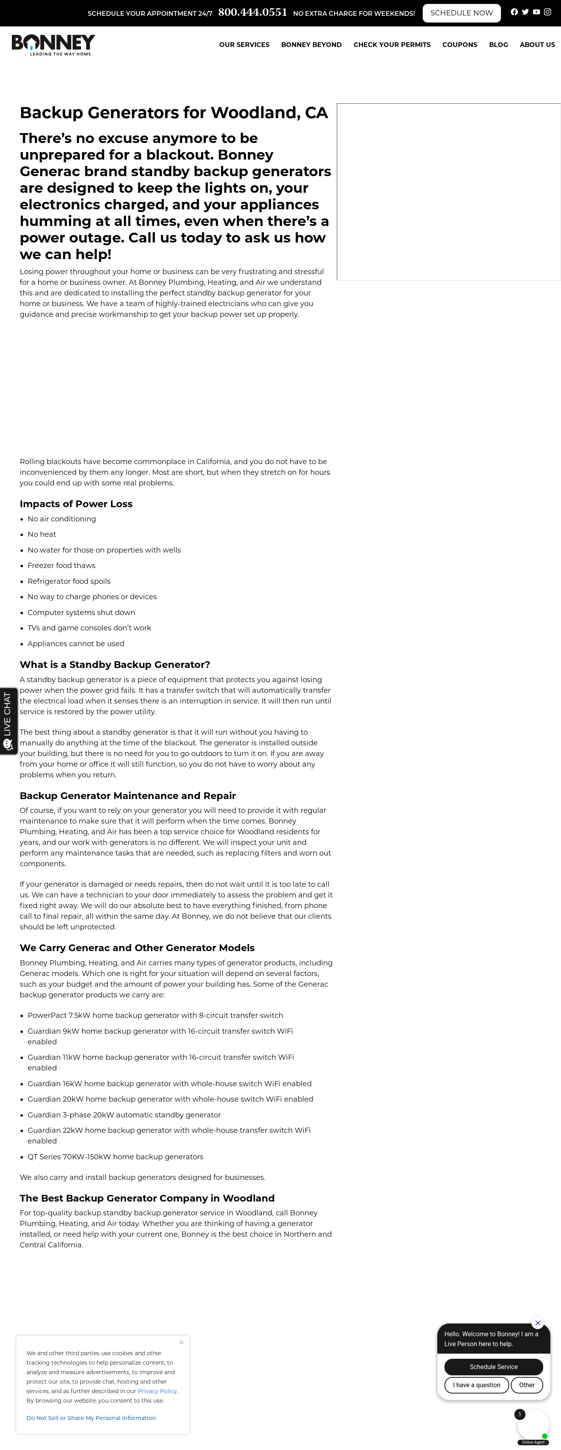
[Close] (181, 1342)
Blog (498, 45)
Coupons (459, 45)
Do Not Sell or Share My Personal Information (91, 1419)
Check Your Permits (392, 45)
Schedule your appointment (142, 14)
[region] (103, 1384)
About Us (537, 45)
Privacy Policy (157, 1391)
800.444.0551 (253, 13)
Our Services (244, 45)
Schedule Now (462, 13)
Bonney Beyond (311, 45)
